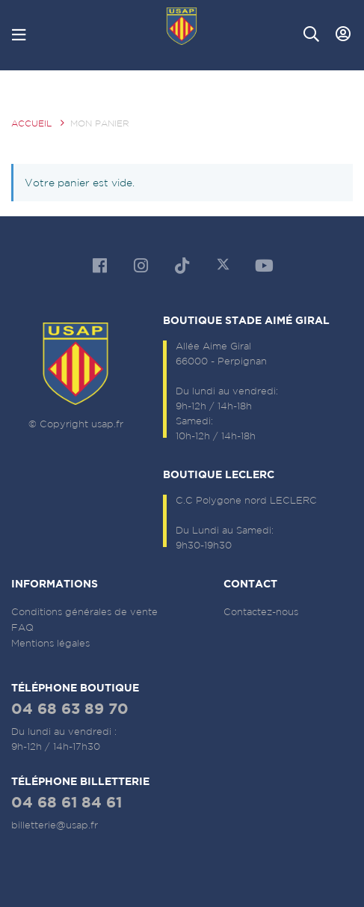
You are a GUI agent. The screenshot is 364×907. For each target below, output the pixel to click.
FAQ (22, 627)
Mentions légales (50, 643)
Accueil (31, 123)
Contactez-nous (260, 611)
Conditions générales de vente (84, 611)
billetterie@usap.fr (54, 825)
